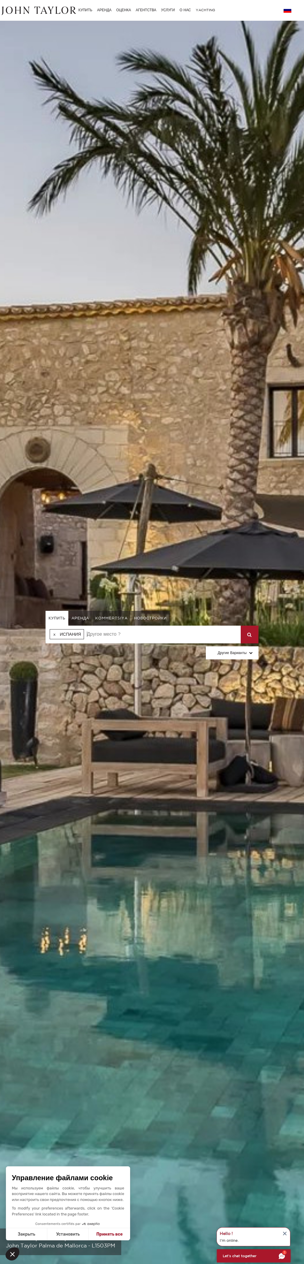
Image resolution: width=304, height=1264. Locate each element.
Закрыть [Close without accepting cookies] (26, 1234)
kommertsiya (111, 618)
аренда (80, 618)
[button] (12, 1254)
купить (56, 618)
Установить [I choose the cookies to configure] (68, 1234)
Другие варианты (232, 653)
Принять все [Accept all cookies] (109, 1234)
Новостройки (150, 618)
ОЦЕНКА (123, 10)
